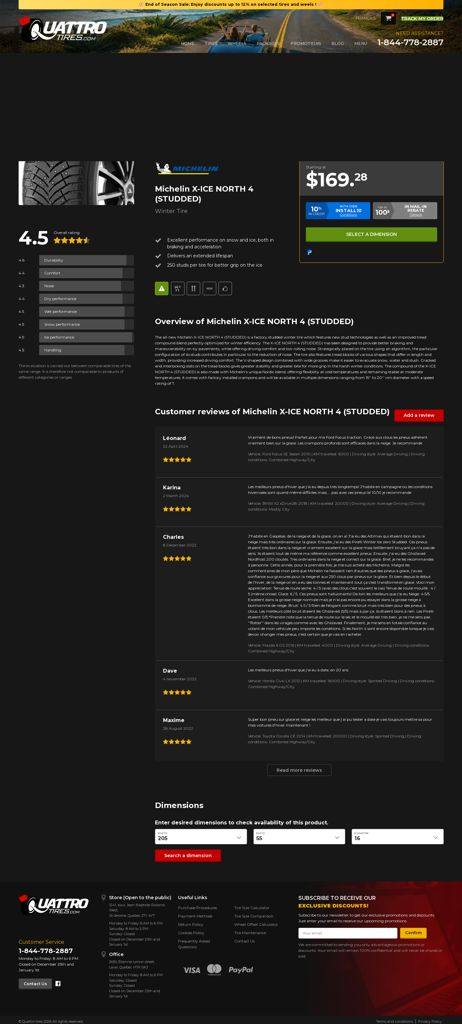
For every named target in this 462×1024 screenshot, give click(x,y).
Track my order (416, 17)
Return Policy (190, 921)
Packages (268, 43)
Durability (53, 260)
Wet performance (60, 311)
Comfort (52, 273)
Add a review (421, 415)
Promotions (305, 43)
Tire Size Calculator (252, 904)
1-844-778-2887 (410, 42)
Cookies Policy (191, 929)
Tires (211, 43)
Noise (49, 285)
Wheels (237, 43)
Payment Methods (195, 912)
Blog (337, 43)
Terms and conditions (394, 1018)
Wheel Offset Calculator (256, 921)
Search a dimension (183, 853)
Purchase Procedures (197, 904)
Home (187, 43)
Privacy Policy (430, 1018)
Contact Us (38, 980)
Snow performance (62, 324)
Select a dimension (371, 233)
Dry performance (60, 298)
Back (27, 73)
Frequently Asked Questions (194, 940)
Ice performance (59, 337)
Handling (52, 350)
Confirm (410, 929)
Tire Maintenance (250, 929)
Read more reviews (299, 769)
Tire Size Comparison (253, 912)
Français (354, 18)
